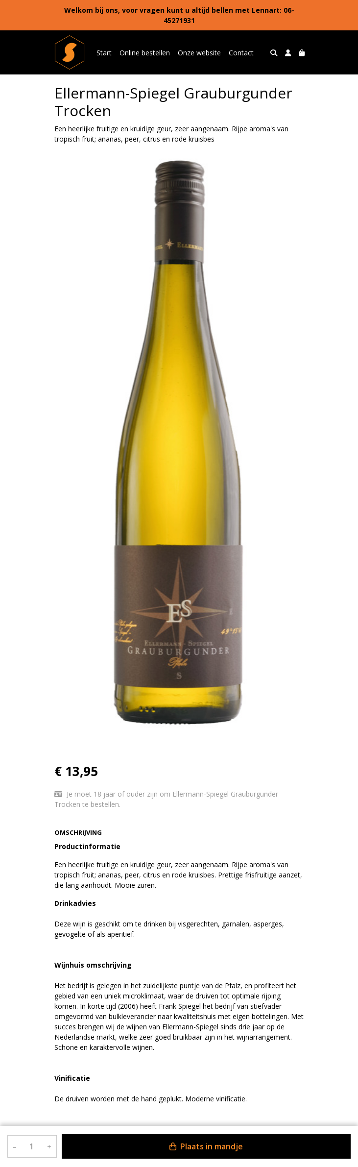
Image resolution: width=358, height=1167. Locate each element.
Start (104, 52)
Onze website (199, 52)
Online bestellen (144, 52)
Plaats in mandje (206, 1146)
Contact (241, 52)
